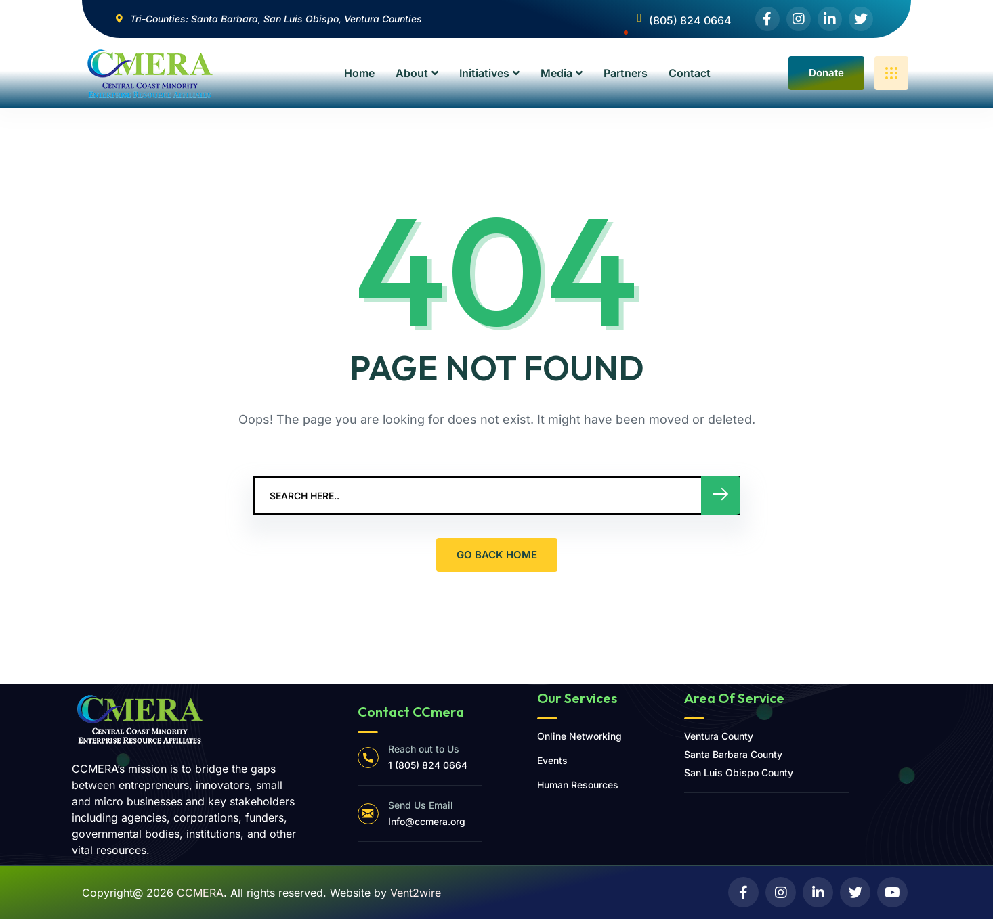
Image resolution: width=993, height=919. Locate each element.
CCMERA (200, 892)
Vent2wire (415, 892)
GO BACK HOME (497, 554)
